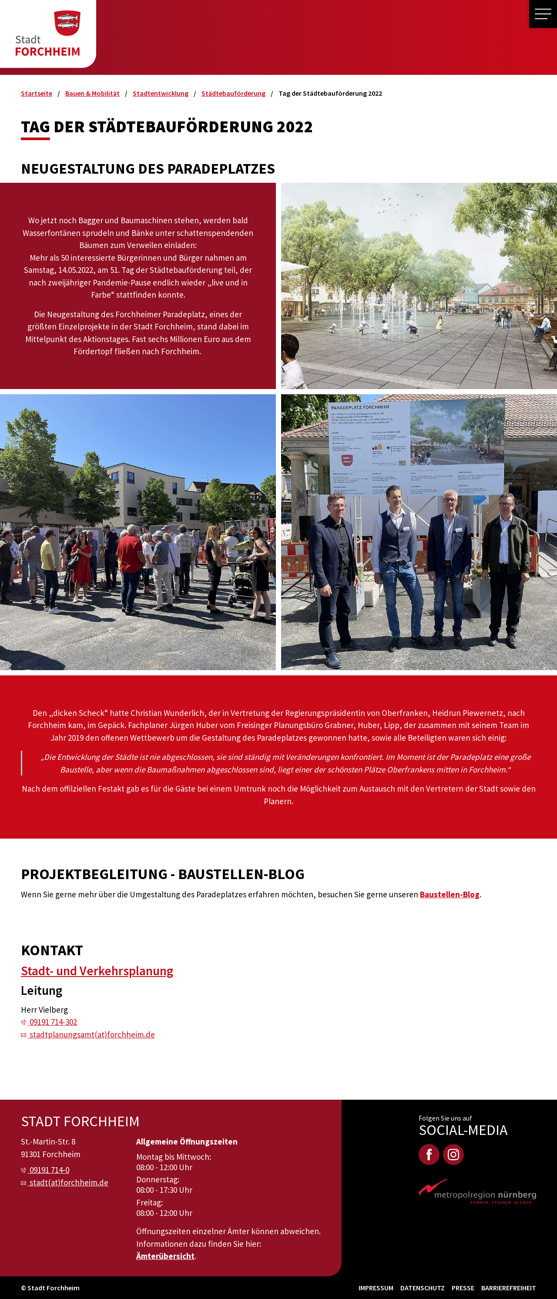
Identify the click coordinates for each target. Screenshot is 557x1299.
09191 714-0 (49, 1170)
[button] (543, 14)
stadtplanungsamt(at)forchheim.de (92, 1034)
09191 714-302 (53, 1022)
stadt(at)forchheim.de (69, 1182)
